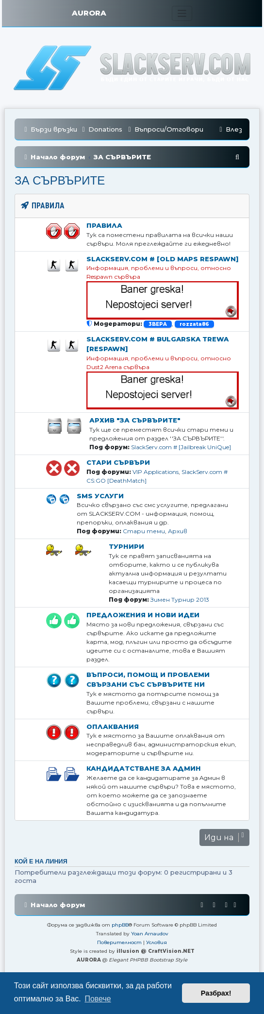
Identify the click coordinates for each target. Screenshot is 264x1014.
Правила (104, 225)
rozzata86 (194, 324)
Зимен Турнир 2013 (179, 599)
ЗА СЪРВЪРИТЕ (60, 180)
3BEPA (157, 324)
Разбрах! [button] (216, 993)
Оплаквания (112, 726)
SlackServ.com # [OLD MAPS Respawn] (162, 259)
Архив (177, 531)
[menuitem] (101, 129)
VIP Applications (155, 471)
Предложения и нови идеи (142, 615)
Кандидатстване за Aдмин (143, 768)
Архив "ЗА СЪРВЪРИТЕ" (135, 420)
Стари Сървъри (118, 462)
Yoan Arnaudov (149, 933)
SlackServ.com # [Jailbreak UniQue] (181, 447)
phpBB (120, 925)
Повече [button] (97, 999)
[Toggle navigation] (182, 13)
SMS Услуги (100, 496)
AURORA (89, 12)
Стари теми (144, 531)
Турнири (126, 546)
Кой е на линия (41, 861)
